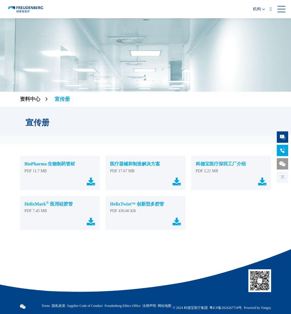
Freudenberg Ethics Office (123, 306)
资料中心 (30, 99)
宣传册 (62, 99)
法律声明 (149, 306)
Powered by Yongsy (257, 308)
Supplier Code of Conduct (85, 306)
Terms (45, 306)
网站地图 (164, 306)
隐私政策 (58, 306)
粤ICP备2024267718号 (225, 308)
